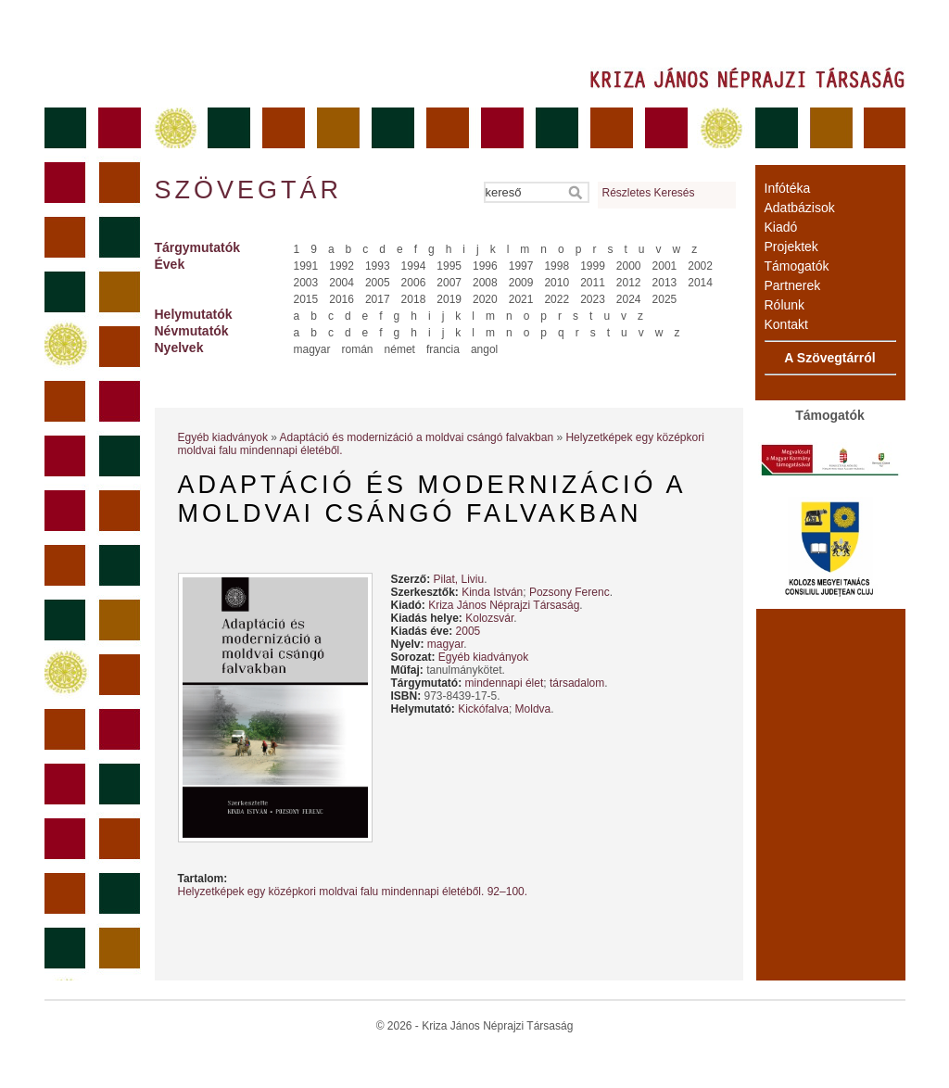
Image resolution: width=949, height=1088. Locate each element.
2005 (377, 282)
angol (484, 349)
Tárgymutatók (198, 247)
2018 (413, 299)
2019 (449, 299)
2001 (664, 265)
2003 (306, 282)
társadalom (577, 683)
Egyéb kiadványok (223, 437)
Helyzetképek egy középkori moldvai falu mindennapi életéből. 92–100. (353, 891)
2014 (700, 282)
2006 (413, 282)
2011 (592, 282)
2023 (592, 299)
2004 (341, 282)
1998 (556, 265)
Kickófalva (483, 708)
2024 (628, 299)
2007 (449, 282)
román (357, 349)
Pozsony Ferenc (569, 592)
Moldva (533, 708)
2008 (485, 282)
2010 (556, 282)
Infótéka (788, 188)
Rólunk (785, 304)
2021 (521, 299)
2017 (377, 299)
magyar (312, 349)
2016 (341, 299)
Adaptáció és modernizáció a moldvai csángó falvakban (417, 437)
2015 (306, 299)
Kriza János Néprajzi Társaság (503, 605)
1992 (341, 265)
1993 (377, 265)
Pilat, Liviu (459, 579)
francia (443, 349)
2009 (521, 282)
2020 (485, 299)
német (400, 349)
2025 (664, 299)
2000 (628, 265)
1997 (521, 265)
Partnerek (793, 285)
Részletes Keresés (648, 192)
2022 (556, 299)
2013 (664, 282)
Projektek (791, 246)
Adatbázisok (800, 207)
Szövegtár (247, 190)
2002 (700, 265)
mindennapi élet (504, 683)
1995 (449, 265)
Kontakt (786, 324)
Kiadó (781, 227)
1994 (413, 265)
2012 (628, 282)
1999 (592, 265)
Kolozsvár (489, 618)
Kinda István (492, 592)
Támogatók (797, 266)
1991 (306, 265)
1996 (485, 265)
